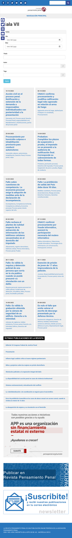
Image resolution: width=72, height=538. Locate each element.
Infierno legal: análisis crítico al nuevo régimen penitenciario (26, 358)
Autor (5, 62)
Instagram (8, 3)
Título (5, 53)
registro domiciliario (21, 246)
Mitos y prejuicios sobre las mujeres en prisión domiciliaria (25, 365)
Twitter (12, 3)
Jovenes (40, 274)
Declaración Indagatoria (45, 319)
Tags (5, 71)
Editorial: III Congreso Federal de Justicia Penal (21, 345)
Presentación (10, 352)
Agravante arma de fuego (46, 110)
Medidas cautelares (44, 191)
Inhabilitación (10, 155)
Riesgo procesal (54, 193)
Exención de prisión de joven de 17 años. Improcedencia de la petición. (48, 266)
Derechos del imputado (45, 166)
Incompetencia (11, 204)
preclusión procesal (51, 164)
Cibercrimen (55, 241)
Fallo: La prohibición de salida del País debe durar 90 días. (48, 185)
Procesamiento (43, 115)
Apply (7, 81)
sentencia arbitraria (44, 324)
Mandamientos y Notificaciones (16, 122)
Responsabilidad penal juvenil (53, 274)
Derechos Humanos (44, 195)
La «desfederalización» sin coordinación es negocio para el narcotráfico (29, 392)
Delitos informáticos (44, 241)
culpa (12, 157)
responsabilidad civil (23, 120)
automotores (23, 153)
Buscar (68, 3)
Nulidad (46, 321)
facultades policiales (16, 293)
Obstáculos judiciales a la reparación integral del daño (23, 372)
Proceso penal (20, 118)
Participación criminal (45, 248)
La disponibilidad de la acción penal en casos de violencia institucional (29, 378)
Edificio (15, 326)
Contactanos (21, 3)
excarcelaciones (43, 193)
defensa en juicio (43, 326)
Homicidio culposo (12, 153)
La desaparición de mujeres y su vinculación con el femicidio (26, 407)
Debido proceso (56, 324)
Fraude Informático (44, 243)
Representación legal (56, 326)
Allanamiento (10, 246)
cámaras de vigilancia (13, 322)
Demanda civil (10, 118)
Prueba (18, 251)
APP (25, 3)
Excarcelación (42, 276)
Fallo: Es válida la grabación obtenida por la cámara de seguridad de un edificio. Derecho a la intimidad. (16, 312)
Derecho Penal (20, 155)
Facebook (3, 3)
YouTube (16, 3)
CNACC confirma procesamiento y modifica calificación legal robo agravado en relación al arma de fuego (48, 100)
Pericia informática (23, 249)
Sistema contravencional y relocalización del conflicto (23, 385)
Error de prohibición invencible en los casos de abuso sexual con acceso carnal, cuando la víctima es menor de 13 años (35, 399)
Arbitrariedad (53, 321)
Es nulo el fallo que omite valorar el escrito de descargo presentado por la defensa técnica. (47, 310)
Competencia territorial (23, 204)
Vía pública (16, 291)
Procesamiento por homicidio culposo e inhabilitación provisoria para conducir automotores (16, 143)
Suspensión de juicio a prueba (47, 168)
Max (6, 43)
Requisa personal (11, 287)
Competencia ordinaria (13, 206)
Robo (22, 291)
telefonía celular (11, 249)
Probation (41, 164)
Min (6, 36)
